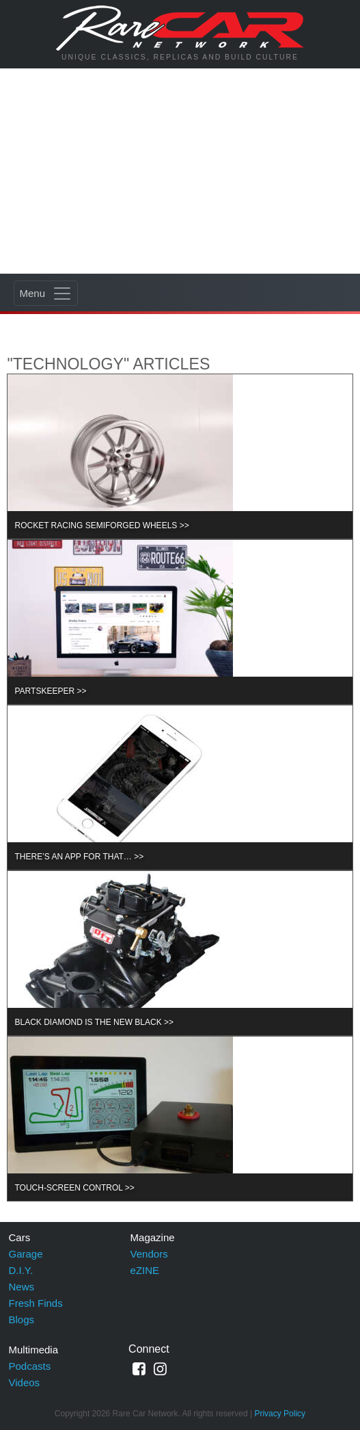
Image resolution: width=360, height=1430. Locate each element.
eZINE (145, 1270)
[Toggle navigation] (46, 293)
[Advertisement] (180, 171)
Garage (26, 1254)
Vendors (149, 1254)
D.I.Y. (21, 1270)
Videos (24, 1382)
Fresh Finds (36, 1303)
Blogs (22, 1319)
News (22, 1286)
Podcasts (30, 1366)
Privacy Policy (279, 1413)
